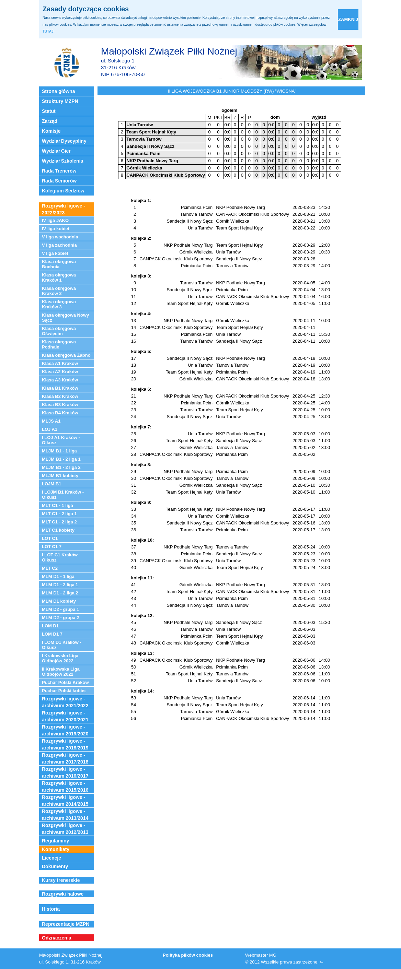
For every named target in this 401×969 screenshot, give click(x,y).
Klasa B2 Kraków (60, 396)
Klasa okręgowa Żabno (66, 355)
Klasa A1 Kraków (60, 363)
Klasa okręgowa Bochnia (59, 264)
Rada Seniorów (59, 181)
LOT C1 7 (51, 546)
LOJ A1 (49, 429)
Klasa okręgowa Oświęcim (59, 331)
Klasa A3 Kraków (60, 379)
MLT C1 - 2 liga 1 (59, 513)
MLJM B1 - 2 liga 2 (61, 467)
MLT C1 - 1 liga (57, 505)
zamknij (348, 19)
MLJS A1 (51, 421)
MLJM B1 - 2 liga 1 (61, 459)
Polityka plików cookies (188, 955)
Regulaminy (55, 840)
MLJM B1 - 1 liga (59, 450)
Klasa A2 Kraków (60, 371)
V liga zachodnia (59, 245)
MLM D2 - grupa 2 (60, 617)
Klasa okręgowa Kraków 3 (59, 304)
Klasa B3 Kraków (60, 404)
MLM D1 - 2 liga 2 (60, 592)
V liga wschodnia (60, 236)
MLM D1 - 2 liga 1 (60, 584)
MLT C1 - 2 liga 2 (59, 521)
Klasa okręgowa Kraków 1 (59, 277)
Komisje (51, 131)
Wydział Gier (56, 151)
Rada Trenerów (59, 171)
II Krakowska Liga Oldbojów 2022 (61, 671)
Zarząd (49, 121)
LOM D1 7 (52, 634)
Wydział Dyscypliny (64, 141)
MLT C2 (50, 568)
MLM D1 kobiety (59, 601)
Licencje (51, 858)
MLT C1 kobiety (58, 530)
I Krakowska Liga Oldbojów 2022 (60, 658)
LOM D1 (50, 625)
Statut (49, 111)
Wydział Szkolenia (62, 161)
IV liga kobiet (55, 228)
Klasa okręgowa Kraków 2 (59, 291)
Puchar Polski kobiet (64, 690)
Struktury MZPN (60, 101)
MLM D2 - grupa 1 (60, 609)
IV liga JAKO (55, 220)
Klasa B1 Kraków (60, 388)
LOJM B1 (51, 483)
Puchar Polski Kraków (65, 682)
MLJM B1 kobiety (60, 475)
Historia (51, 909)
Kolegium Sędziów (63, 190)
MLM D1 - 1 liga (58, 576)
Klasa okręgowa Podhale (59, 344)
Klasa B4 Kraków (60, 412)
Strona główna (58, 91)
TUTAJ (48, 31)
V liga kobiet (55, 253)
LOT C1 (50, 538)
